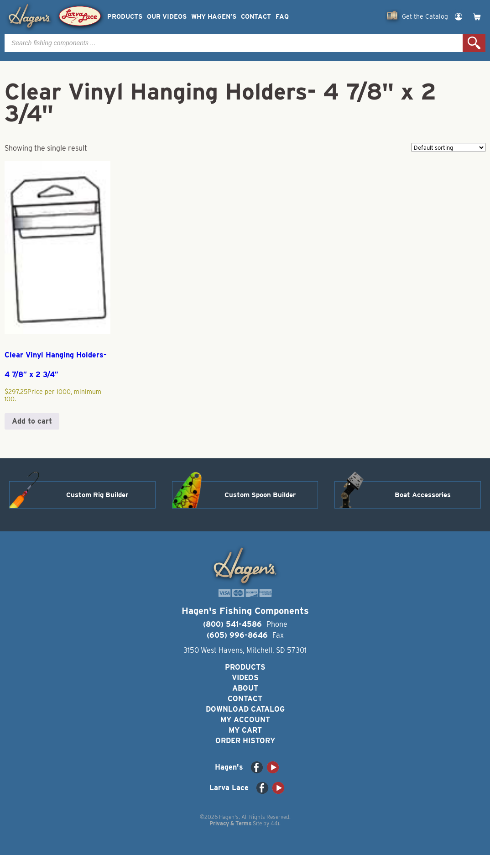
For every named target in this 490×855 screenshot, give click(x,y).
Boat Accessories (423, 495)
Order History (245, 740)
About (245, 688)
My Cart (245, 730)
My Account (245, 719)
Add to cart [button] (32, 421)
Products (124, 16)
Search (474, 43)
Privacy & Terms (230, 823)
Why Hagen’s (213, 16)
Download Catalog (245, 709)
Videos (245, 677)
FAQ (282, 16)
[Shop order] (448, 147)
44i (275, 823)
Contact (256, 16)
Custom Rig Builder (97, 495)
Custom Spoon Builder (260, 495)
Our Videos (167, 16)
